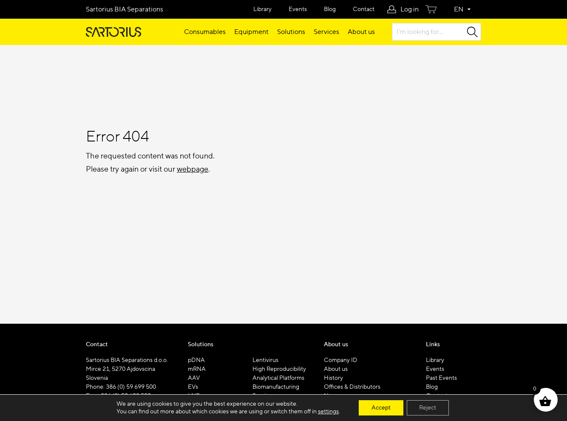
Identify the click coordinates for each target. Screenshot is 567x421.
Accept (381, 408)
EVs (193, 387)
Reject (428, 408)
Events (298, 9)
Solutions (291, 32)
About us (361, 32)
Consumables (205, 32)
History (333, 378)
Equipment (251, 32)
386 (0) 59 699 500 (131, 387)
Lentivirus (265, 360)
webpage (192, 169)
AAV (194, 378)
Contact (363, 9)
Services (326, 32)
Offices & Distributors (352, 387)
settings (328, 411)
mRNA (197, 369)
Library (262, 9)
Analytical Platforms (278, 378)
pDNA (196, 360)
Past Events (441, 378)
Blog (330, 9)
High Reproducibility (279, 369)
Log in (409, 9)
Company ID (340, 360)
